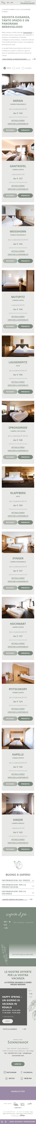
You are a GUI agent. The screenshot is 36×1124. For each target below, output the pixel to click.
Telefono (2, 1121)
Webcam (28, 1078)
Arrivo (6, 1121)
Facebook (27, 1072)
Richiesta (19, 1122)
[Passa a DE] (8, 2)
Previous (5, 922)
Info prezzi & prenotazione (14, 59)
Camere (28, 68)
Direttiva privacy (11, 1113)
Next (5, 928)
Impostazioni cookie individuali (24, 1113)
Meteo (12, 1078)
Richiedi (10, 130)
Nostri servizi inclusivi (13, 899)
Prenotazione (29, 1122)
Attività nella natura (22, 954)
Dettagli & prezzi (18, 120)
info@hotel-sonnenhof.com (22, 1054)
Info (7, 1021)
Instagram (11, 1072)
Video (12, 1122)
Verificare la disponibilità (18, 124)
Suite (18, 68)
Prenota (25, 130)
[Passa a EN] (12, 2)
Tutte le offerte (10, 1029)
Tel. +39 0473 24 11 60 (12, 1053)
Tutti (9, 68)
